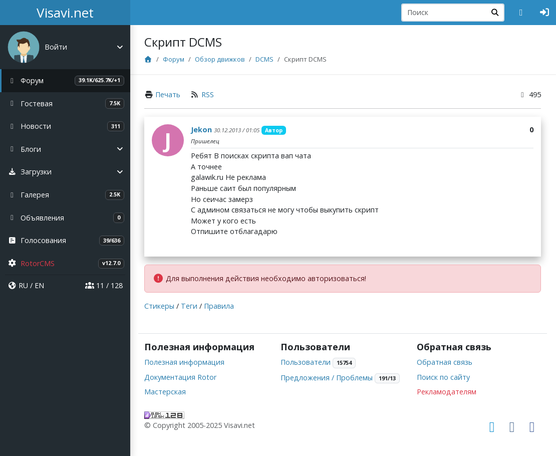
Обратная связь (445, 362)
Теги (190, 306)
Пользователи (306, 362)
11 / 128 (104, 285)
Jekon (202, 129)
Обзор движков (221, 59)
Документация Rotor (181, 377)
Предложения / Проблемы (327, 377)
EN (39, 285)
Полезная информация (185, 362)
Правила (220, 306)
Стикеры (160, 306)
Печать (168, 94)
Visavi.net (65, 13)
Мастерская (166, 391)
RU (23, 285)
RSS (208, 94)
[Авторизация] (545, 12)
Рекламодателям (447, 391)
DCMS (265, 59)
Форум (174, 59)
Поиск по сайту (443, 377)
